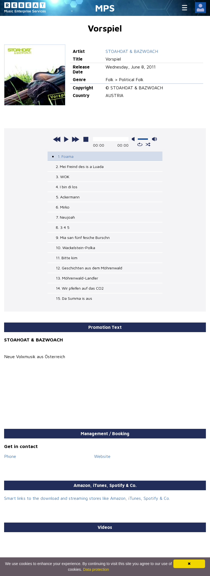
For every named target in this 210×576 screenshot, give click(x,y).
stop (86, 139)
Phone (10, 456)
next (75, 139)
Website (102, 456)
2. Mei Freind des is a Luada (80, 166)
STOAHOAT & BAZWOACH (132, 51)
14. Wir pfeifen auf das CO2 (80, 288)
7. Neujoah (65, 217)
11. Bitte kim (66, 257)
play (66, 139)
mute (134, 139)
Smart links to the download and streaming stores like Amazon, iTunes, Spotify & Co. (87, 498)
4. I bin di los (66, 186)
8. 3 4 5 (62, 227)
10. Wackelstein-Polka (75, 247)
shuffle (148, 144)
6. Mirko (62, 207)
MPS (105, 7)
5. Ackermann (68, 197)
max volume (154, 139)
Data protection (96, 569)
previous (57, 139)
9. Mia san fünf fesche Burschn (83, 237)
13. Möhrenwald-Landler (77, 278)
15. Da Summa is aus (74, 298)
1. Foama (66, 156)
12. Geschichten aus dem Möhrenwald (89, 268)
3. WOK (62, 176)
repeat (139, 144)
